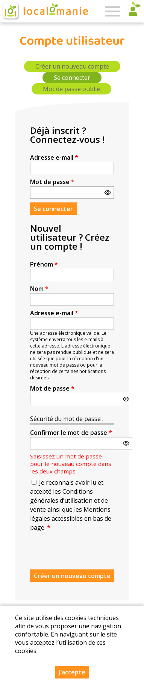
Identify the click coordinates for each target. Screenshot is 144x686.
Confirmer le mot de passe (71, 432)
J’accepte (72, 672)
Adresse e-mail (54, 157)
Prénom (44, 264)
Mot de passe (52, 182)
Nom (39, 289)
